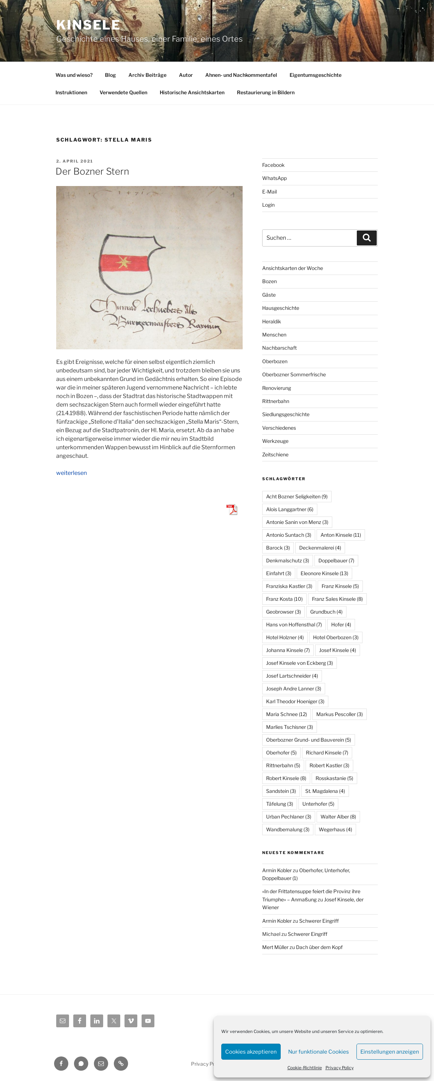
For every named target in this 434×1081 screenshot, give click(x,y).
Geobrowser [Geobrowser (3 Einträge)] (283, 612)
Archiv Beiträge (147, 75)
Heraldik (271, 321)
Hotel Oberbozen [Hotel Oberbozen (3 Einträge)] (336, 637)
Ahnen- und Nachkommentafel (241, 75)
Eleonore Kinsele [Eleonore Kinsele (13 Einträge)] (324, 573)
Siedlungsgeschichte (285, 414)
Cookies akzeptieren (251, 1052)
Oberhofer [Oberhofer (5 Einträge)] (281, 752)
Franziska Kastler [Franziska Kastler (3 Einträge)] (289, 586)
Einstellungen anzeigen (389, 1052)
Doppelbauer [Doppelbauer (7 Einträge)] (336, 560)
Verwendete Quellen (123, 92)
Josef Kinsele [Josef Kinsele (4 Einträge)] (337, 650)
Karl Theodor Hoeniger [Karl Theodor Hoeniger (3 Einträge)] (295, 701)
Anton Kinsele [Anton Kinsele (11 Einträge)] (341, 535)
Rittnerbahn (275, 401)
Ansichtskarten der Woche (292, 268)
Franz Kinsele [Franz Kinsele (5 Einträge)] (340, 586)
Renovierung (276, 388)
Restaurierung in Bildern (266, 92)
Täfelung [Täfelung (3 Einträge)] (279, 804)
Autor (186, 75)
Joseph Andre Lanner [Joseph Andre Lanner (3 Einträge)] (293, 688)
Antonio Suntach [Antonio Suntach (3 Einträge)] (288, 535)
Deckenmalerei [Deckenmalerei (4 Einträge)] (320, 548)
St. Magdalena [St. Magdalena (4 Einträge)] (325, 791)
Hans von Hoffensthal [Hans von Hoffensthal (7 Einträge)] (294, 624)
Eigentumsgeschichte (316, 75)
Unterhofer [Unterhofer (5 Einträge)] (318, 804)
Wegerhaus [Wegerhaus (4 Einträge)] (335, 829)
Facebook (273, 165)
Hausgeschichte (280, 308)
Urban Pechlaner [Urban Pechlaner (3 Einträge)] (288, 817)
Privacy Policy (340, 1067)
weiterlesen (71, 473)
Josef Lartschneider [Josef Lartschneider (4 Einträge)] (292, 676)
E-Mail (269, 192)
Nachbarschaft (279, 348)
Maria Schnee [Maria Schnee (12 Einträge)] (286, 714)
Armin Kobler (277, 870)
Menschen (274, 335)
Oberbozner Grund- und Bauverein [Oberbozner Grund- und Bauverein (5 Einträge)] (308, 740)
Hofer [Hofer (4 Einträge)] (341, 624)
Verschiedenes (279, 428)
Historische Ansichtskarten (192, 92)
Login (268, 205)
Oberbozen (274, 361)
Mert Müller (275, 947)
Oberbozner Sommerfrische (294, 374)
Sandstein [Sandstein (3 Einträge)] (281, 791)
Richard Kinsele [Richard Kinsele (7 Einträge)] (327, 752)
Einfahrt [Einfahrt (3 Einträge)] (278, 573)
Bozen (269, 281)
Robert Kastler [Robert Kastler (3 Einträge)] (329, 765)
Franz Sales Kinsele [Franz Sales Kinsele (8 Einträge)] (337, 599)
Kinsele (88, 25)
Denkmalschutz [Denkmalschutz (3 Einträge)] (287, 560)
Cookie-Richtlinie (304, 1067)
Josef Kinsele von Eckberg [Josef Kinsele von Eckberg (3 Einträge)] (299, 663)
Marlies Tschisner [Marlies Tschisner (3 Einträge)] (289, 727)
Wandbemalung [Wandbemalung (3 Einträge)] (287, 829)
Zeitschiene (275, 454)
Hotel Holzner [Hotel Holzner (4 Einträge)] (285, 637)
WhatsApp (274, 178)
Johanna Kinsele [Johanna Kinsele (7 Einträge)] (288, 650)
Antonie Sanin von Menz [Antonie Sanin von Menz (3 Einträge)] (297, 522)
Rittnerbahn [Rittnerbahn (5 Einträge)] (283, 765)
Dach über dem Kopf (319, 947)
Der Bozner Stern (92, 171)
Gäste (269, 295)
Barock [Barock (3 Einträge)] (278, 548)
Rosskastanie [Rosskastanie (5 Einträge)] (334, 778)
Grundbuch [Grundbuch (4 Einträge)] (326, 612)
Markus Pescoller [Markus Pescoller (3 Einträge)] (339, 714)
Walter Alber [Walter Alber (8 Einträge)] (338, 817)
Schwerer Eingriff (319, 921)
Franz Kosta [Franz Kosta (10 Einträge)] (284, 599)
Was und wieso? (73, 75)
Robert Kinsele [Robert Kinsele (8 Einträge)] (286, 778)
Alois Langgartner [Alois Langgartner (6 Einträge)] (289, 509)
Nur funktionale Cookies (318, 1052)
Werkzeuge (275, 441)
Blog (110, 75)
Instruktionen (71, 92)
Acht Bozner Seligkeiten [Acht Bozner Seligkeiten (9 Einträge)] (297, 496)
